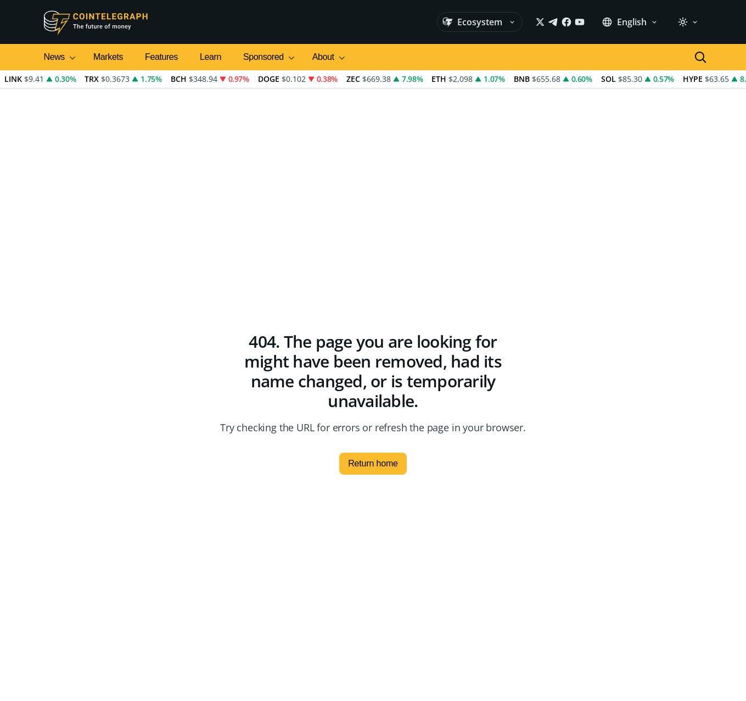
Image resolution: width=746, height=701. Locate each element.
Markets (108, 57)
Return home (373, 463)
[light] (688, 22)
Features (161, 57)
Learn (210, 57)
